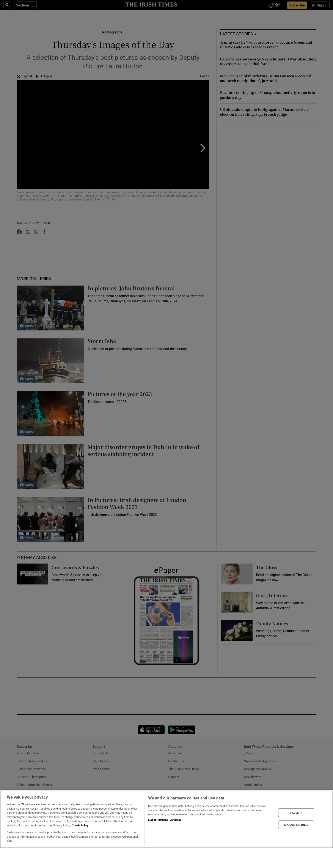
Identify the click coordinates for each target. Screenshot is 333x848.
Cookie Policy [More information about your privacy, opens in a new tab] (80, 825)
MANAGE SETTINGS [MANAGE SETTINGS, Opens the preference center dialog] (296, 824)
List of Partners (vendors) (164, 819)
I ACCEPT (296, 812)
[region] (166, 819)
